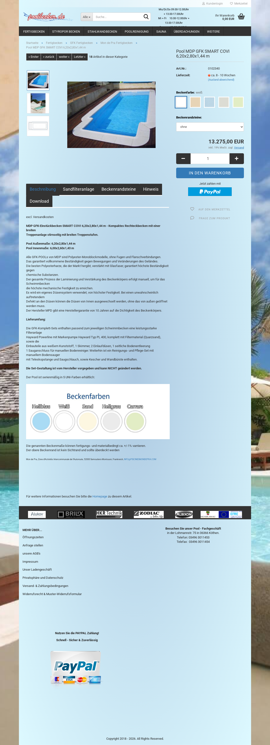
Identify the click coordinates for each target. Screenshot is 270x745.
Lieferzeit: (183, 75)
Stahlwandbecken (102, 31)
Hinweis (150, 189)
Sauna (161, 31)
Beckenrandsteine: (189, 117)
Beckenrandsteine (118, 189)
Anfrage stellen (32, 545)
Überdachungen (186, 31)
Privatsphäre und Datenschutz (42, 577)
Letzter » (79, 57)
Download (39, 201)
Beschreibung (43, 189)
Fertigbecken (34, 31)
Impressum (30, 561)
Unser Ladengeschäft (37, 569)
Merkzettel (239, 3)
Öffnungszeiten (33, 537)
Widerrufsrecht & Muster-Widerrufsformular (52, 594)
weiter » (64, 57)
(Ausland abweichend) (221, 79)
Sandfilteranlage (78, 189)
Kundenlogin (212, 3)
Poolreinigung (137, 31)
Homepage (99, 496)
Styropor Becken (66, 31)
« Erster (33, 57)
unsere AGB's (31, 553)
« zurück (48, 57)
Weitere (213, 31)
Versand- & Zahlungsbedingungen (45, 586)
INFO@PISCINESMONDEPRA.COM (140, 459)
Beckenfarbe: (189, 92)
